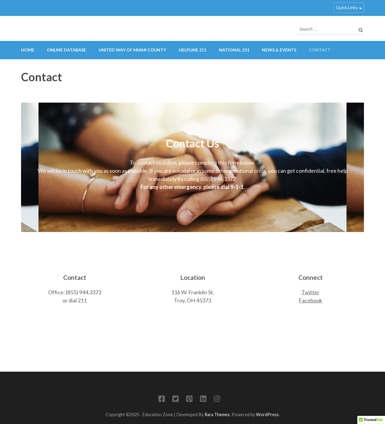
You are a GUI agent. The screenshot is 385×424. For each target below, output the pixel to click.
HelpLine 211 (192, 49)
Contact (320, 49)
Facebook (310, 300)
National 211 (234, 49)
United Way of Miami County (132, 49)
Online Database (66, 49)
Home (27, 49)
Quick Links (347, 7)
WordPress (267, 414)
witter (312, 292)
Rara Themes (217, 414)
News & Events (279, 49)
